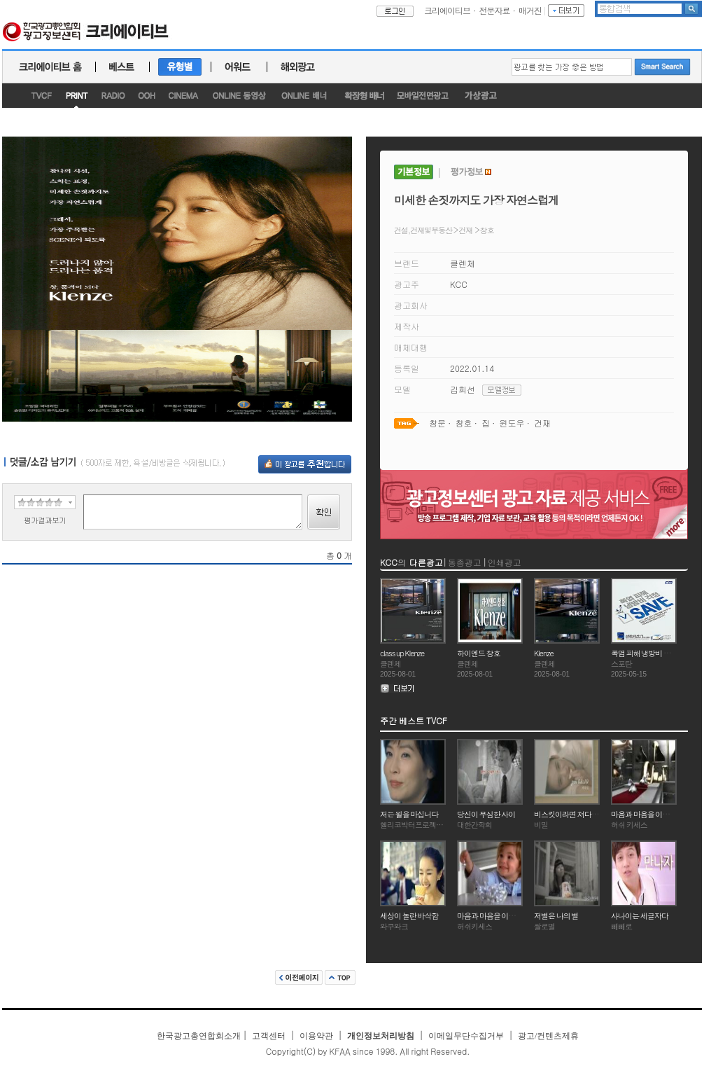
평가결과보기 (45, 520)
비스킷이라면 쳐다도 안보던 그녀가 (588, 814)
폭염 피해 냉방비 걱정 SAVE (653, 653)
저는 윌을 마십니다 (409, 814)
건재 (465, 230)
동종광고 (464, 562)
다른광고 (426, 562)
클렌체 (462, 263)
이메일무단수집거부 (466, 1036)
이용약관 (316, 1036)
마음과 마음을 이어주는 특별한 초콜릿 (515, 916)
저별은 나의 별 (556, 916)
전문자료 (494, 10)
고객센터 (269, 1036)
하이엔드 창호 (478, 653)
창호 (487, 230)
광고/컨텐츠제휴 (548, 1036)
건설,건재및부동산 (423, 230)
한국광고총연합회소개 (199, 1036)
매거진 (530, 10)
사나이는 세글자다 (639, 916)
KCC (458, 284)
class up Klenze (402, 653)
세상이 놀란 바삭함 (409, 916)
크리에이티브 (447, 10)
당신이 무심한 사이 (486, 814)
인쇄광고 (504, 562)
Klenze (544, 653)
